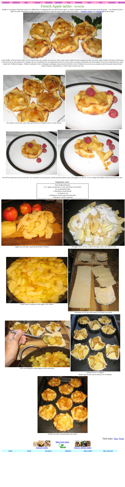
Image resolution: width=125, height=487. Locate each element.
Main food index (62, 442)
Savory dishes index (82, 448)
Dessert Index (42, 448)
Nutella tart (100, 11)
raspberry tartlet (86, 11)
